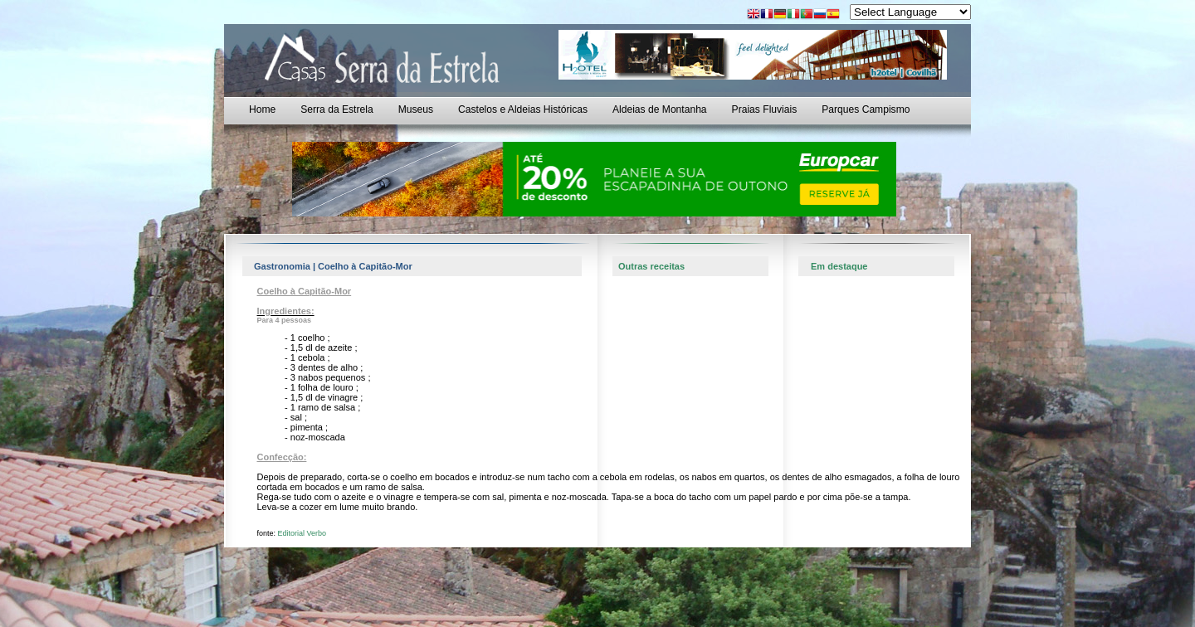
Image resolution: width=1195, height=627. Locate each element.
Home (262, 109)
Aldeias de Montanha (659, 109)
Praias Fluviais (764, 109)
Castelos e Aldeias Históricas (523, 109)
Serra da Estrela (336, 109)
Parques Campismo (866, 109)
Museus (415, 109)
